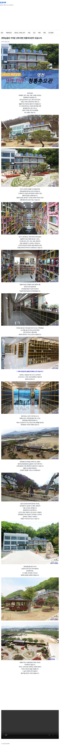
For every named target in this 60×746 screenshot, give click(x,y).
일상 (2, 33)
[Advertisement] (30, 18)
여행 (39, 33)
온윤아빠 (3, 2)
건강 (34, 33)
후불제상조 (9, 33)
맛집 (29, 33)
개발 (44, 33)
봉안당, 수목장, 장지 (20, 33)
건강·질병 (50, 33)
